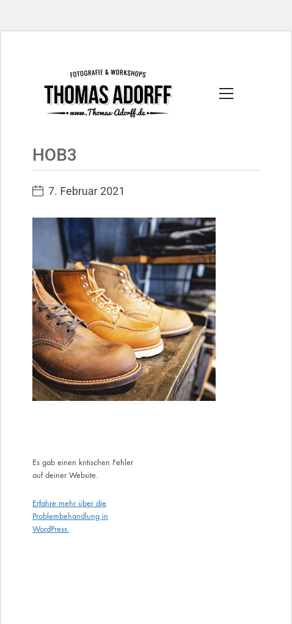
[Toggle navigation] (226, 93)
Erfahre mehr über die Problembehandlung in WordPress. (70, 516)
